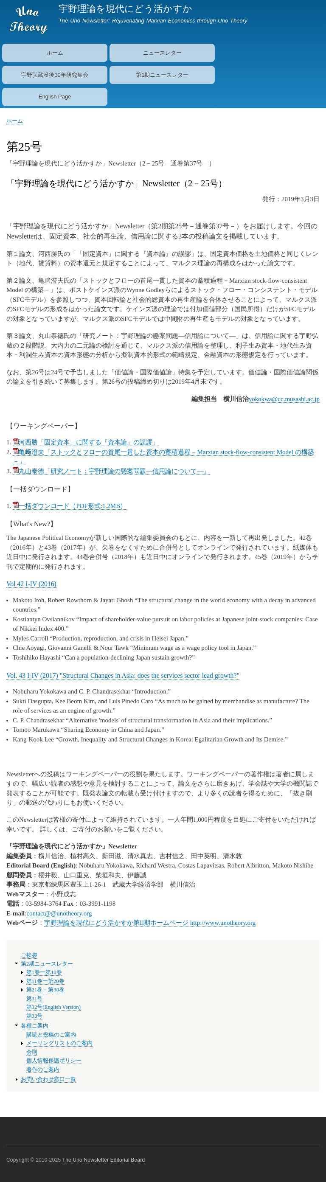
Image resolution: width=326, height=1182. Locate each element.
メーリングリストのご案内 (59, 1043)
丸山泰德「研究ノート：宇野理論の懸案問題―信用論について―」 (111, 471)
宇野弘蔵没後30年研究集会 (54, 75)
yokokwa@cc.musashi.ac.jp (284, 399)
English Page (55, 96)
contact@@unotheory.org (59, 913)
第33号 (34, 1016)
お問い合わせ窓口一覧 (48, 1079)
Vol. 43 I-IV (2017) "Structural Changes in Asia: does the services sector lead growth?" (122, 675)
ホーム (55, 53)
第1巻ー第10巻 (44, 972)
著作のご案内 (42, 1070)
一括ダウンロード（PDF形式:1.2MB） (69, 506)
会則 (31, 1052)
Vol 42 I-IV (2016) (31, 583)
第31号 (34, 999)
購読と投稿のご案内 (51, 1035)
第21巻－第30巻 (45, 990)
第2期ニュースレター (47, 964)
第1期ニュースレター (162, 75)
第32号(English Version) (53, 1007)
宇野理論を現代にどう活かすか (125, 8)
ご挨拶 (29, 955)
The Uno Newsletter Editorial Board (103, 1160)
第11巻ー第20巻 (45, 981)
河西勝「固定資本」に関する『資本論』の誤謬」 (86, 442)
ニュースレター (162, 53)
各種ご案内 (34, 1026)
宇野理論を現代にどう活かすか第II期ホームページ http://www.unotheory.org (150, 922)
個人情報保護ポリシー (54, 1061)
